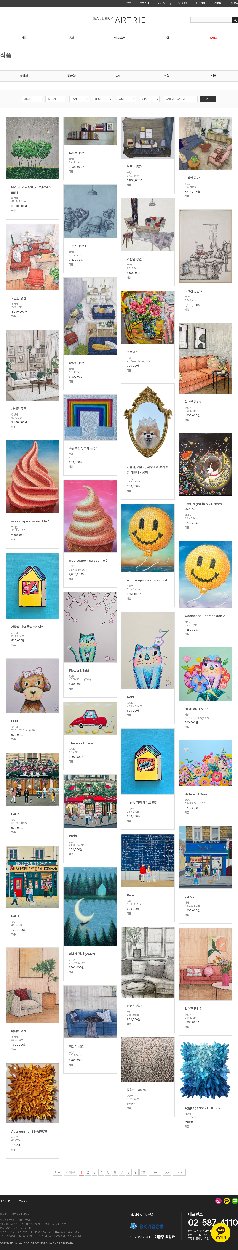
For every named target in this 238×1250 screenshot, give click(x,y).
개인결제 (200, 3)
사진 (119, 76)
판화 (71, 38)
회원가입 (144, 3)
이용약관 (4, 1214)
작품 (24, 38)
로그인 (128, 3)
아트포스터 (119, 38)
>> (167, 1172)
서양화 (24, 76)
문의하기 (218, 3)
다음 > (155, 1172)
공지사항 (5, 1201)
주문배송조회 (181, 3)
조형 (166, 76)
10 (143, 1172)
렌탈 (214, 76)
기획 (166, 38)
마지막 (179, 1172)
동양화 (71, 76)
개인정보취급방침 (20, 1214)
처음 (57, 1172)
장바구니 (161, 3)
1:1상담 (234, 3)
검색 (208, 99)
